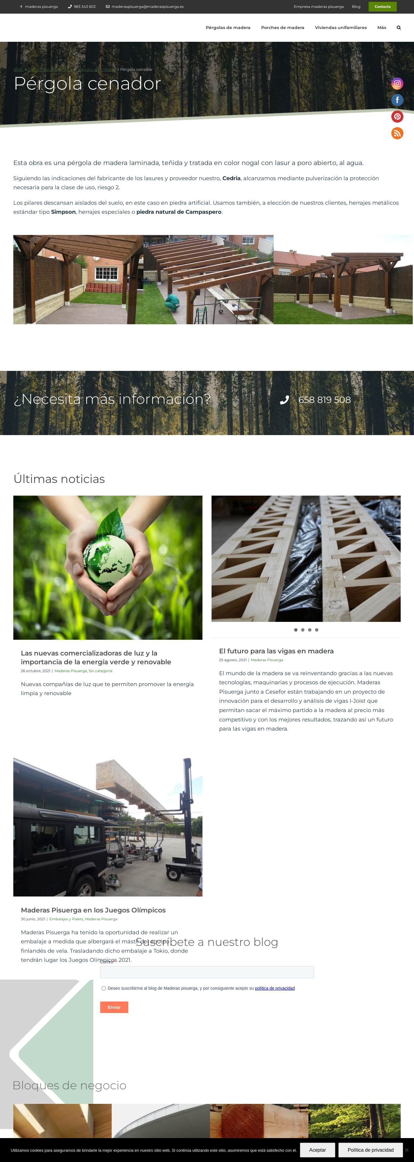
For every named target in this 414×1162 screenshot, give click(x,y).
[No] (406, 1150)
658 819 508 (241, 1113)
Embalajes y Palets (324, 666)
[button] (399, 27)
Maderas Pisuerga (70, 670)
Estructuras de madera (50, 69)
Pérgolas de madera (96, 69)
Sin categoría (100, 670)
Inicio (18, 69)
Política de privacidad (371, 1150)
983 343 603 (241, 1100)
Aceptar (317, 1150)
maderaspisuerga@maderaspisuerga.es (267, 1125)
